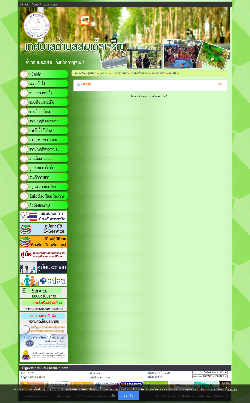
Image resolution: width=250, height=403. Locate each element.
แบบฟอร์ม (173, 73)
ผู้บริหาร (91, 73)
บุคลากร (104, 73)
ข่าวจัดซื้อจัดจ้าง (139, 73)
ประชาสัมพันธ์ (119, 73)
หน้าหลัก (80, 73)
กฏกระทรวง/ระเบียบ (33, 377)
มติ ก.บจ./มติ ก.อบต (159, 372)
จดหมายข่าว (158, 73)
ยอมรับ (128, 395)
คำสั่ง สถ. (95, 373)
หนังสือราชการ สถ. (100, 377)
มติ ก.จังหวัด (155, 376)
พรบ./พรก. (28, 373)
